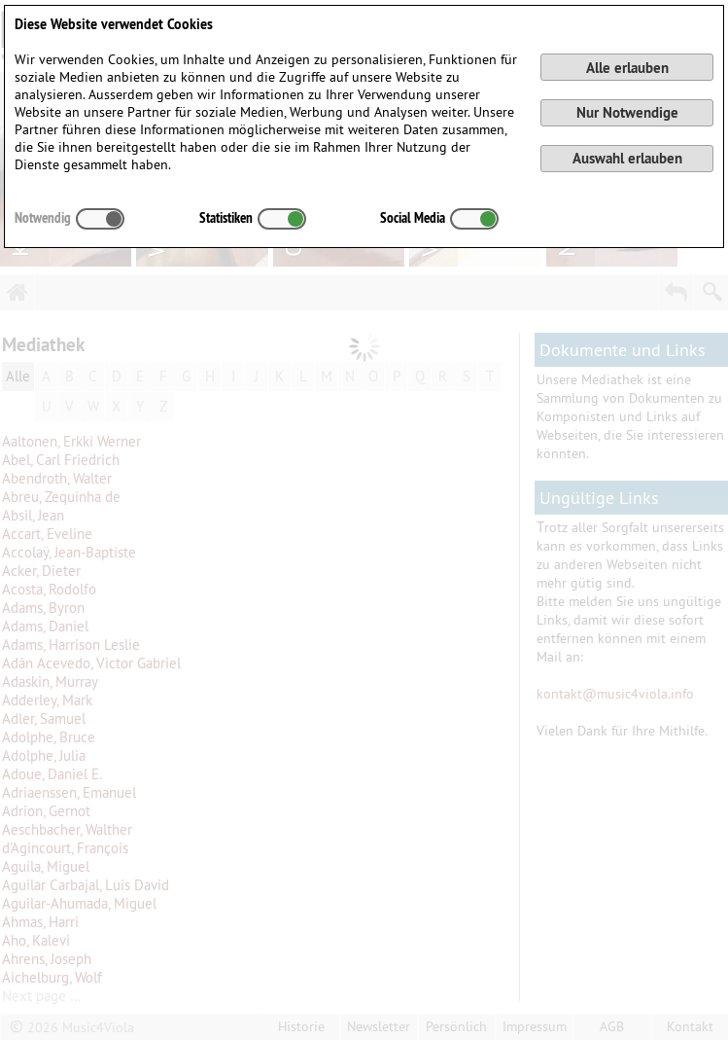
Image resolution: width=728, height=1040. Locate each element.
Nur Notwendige (627, 112)
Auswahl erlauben (627, 158)
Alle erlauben (627, 67)
